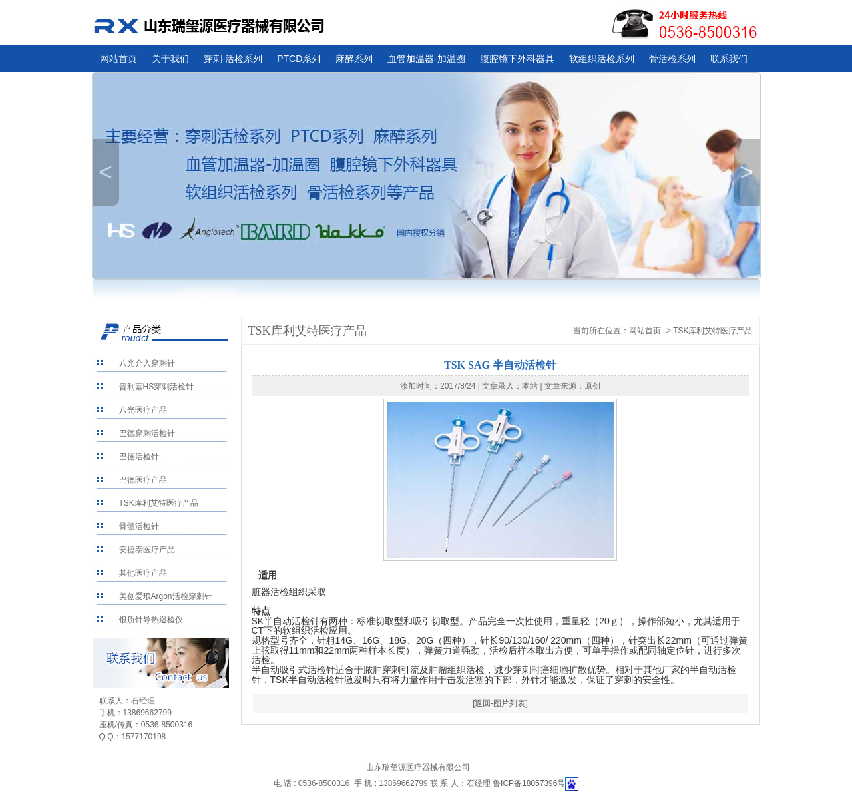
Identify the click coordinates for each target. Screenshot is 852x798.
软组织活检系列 (601, 58)
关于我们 (170, 58)
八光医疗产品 (143, 410)
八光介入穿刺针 (147, 363)
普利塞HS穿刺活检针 (156, 386)
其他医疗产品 (143, 573)
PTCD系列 (299, 58)
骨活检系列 (672, 58)
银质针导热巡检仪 (151, 619)
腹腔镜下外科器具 (517, 58)
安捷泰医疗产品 (147, 549)
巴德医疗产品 (143, 480)
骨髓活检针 (139, 526)
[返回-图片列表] (500, 703)
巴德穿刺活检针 (147, 433)
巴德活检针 (139, 456)
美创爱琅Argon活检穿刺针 (165, 596)
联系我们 (728, 58)
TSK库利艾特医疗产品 (158, 503)
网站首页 (118, 58)
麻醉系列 (354, 58)
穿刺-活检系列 (233, 58)
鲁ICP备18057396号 (529, 783)
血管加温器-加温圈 (426, 58)
